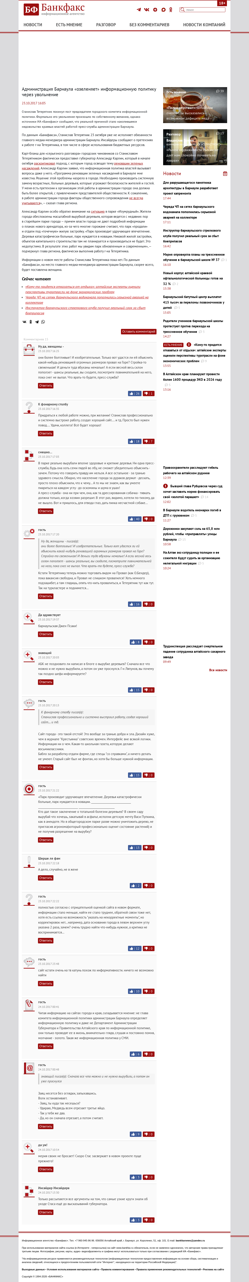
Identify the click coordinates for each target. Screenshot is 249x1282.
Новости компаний (204, 24)
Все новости (218, 670)
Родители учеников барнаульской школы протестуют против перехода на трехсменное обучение (193, 326)
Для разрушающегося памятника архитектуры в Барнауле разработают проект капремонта (190, 187)
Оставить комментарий (138, 331)
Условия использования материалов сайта (73, 1269)
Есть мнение (69, 24)
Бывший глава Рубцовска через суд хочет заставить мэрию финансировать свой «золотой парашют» (193, 491)
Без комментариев (149, 24)
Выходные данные (33, 1269)
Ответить (45, 385)
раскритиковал (44, 163)
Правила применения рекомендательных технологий (168, 1269)
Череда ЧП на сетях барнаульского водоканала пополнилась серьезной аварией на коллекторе (189, 211)
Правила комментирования (117, 1269)
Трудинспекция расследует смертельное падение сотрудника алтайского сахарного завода (194, 651)
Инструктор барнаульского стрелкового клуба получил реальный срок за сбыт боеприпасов (192, 235)
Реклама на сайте (213, 1269)
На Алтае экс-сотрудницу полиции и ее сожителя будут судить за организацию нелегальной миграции (191, 557)
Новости (33, 24)
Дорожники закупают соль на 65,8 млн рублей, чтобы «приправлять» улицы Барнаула (191, 534)
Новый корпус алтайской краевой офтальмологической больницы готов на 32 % (193, 278)
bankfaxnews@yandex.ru (190, 1240)
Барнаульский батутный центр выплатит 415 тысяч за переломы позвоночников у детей (193, 302)
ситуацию (98, 211)
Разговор (106, 24)
